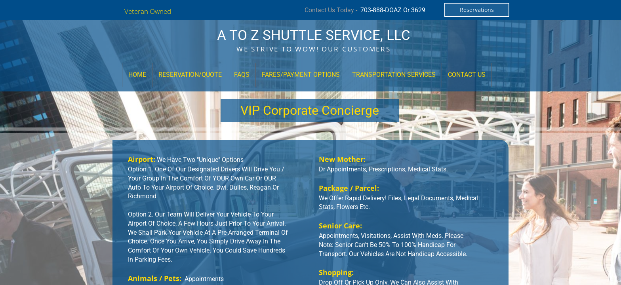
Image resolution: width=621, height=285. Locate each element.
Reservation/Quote (190, 74)
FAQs (242, 74)
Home (137, 74)
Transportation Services (394, 74)
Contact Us (467, 74)
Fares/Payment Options (301, 74)
